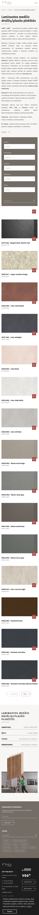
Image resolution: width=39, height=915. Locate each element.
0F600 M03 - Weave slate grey (12, 495)
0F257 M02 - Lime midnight (11, 337)
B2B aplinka (28, 888)
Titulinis (3, 10)
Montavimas (7, 851)
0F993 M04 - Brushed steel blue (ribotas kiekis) (19, 684)
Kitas (25, 694)
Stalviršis (6, 840)
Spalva (6, 142)
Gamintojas (7, 153)
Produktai (10, 10)
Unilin (16, 847)
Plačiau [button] (29, 906)
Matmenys (7, 174)
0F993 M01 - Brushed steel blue (13, 652)
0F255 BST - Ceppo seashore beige (14, 274)
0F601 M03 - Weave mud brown (12, 526)
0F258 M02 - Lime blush (10, 369)
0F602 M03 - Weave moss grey (12, 558)
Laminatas (7, 844)
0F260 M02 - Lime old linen (11, 432)
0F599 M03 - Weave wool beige (13, 463)
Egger (15, 844)
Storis (6, 185)
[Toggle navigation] (36, 2)
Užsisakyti (7, 823)
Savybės (6, 163)
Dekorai (33, 847)
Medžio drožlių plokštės (19, 840)
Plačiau (5, 132)
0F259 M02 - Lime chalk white (12, 400)
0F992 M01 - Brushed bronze (12, 621)
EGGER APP (28, 882)
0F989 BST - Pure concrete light (13, 589)
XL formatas (7, 847)
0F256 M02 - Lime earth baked (12, 306)
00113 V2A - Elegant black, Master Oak (15, 243)
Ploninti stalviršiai (20, 851)
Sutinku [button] (9, 911)
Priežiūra (24, 847)
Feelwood (24, 844)
